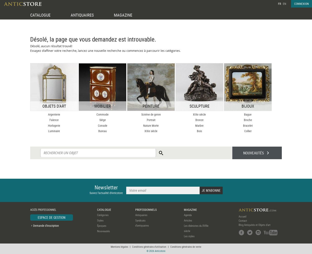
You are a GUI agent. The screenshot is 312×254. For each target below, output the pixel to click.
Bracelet (248, 126)
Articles (188, 220)
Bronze (199, 120)
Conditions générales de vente (185, 246)
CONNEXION (301, 4)
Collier (248, 131)
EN (284, 4)
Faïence (54, 120)
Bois (199, 131)
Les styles (189, 236)
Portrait (151, 120)
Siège (102, 120)
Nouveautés (103, 231)
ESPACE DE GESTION (51, 217)
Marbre (199, 126)
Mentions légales (119, 246)
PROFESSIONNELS (146, 210)
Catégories (103, 215)
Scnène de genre (151, 114)
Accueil (242, 216)
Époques (101, 226)
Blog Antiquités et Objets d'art (254, 225)
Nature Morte (151, 126)
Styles (100, 220)
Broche (248, 120)
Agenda (188, 215)
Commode (102, 114)
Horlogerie (54, 126)
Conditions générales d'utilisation (149, 246)
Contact (243, 221)
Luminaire (54, 131)
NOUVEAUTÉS (253, 152)
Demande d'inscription (46, 226)
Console (102, 126)
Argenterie (54, 114)
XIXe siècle (150, 131)
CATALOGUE (40, 15)
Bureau (102, 131)
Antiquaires (141, 215)
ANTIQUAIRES (82, 15)
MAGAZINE (123, 15)
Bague (248, 114)
